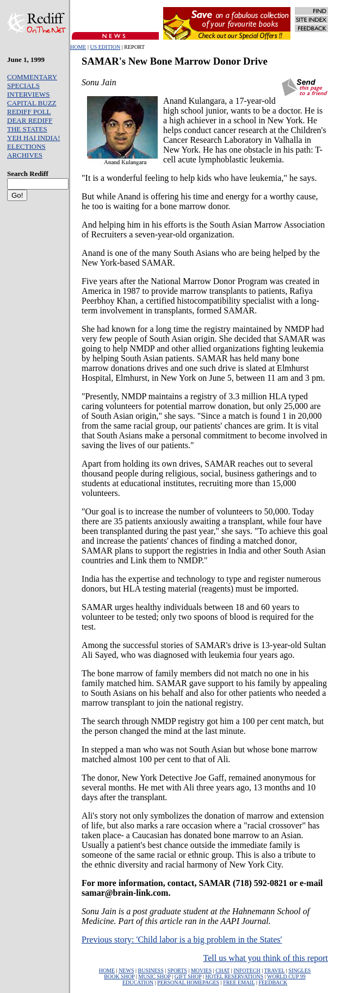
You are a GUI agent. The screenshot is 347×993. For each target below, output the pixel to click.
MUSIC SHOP (154, 976)
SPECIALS (23, 85)
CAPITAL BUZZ (32, 103)
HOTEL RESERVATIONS (234, 976)
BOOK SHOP (119, 976)
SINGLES (299, 970)
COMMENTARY (32, 77)
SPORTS (177, 970)
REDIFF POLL (29, 112)
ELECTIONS (26, 146)
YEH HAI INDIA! (33, 138)
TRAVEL (274, 970)
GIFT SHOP (188, 976)
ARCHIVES (24, 155)
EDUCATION (137, 982)
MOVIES (201, 970)
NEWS (126, 970)
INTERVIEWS (28, 94)
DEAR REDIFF (29, 120)
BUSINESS (151, 970)
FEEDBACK (272, 982)
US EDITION (105, 47)
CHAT (222, 970)
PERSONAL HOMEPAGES (188, 982)
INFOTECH (246, 970)
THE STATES (27, 129)
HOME (78, 47)
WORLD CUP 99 (286, 976)
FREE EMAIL (239, 982)
